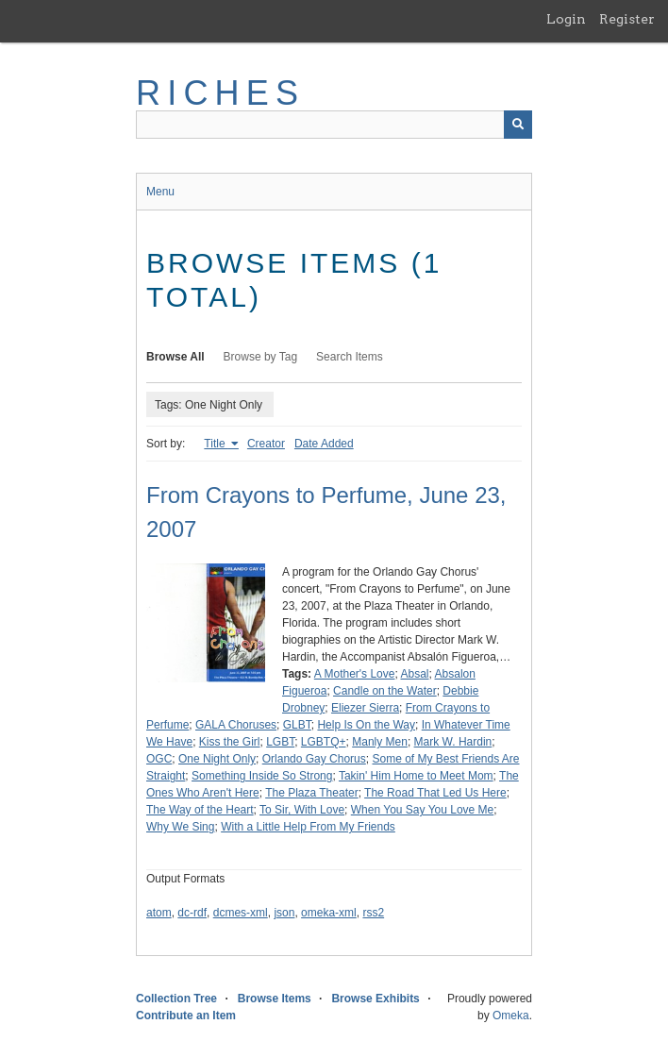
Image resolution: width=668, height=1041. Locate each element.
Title (216, 443)
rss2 (373, 912)
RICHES (220, 93)
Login (566, 18)
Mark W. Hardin (453, 741)
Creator (266, 443)
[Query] (334, 124)
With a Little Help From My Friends (308, 826)
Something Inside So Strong (262, 775)
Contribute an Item (186, 1015)
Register (627, 18)
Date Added (324, 443)
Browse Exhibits (375, 998)
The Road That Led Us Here (435, 792)
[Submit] (518, 124)
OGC (159, 758)
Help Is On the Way (366, 724)
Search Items (349, 356)
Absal (414, 673)
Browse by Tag (261, 356)
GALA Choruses (235, 724)
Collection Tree (176, 998)
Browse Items (274, 998)
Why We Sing (180, 826)
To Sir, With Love (301, 809)
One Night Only (217, 758)
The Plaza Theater (312, 792)
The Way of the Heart (200, 809)
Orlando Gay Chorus (314, 758)
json (284, 912)
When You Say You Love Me (422, 809)
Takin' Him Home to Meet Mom (416, 775)
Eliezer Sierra (365, 707)
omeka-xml (329, 912)
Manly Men (380, 741)
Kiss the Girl (229, 741)
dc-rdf (192, 912)
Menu (160, 191)
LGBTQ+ (323, 741)
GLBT (297, 724)
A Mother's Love (354, 673)
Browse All (175, 356)
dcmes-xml (240, 912)
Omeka (511, 1015)
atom (159, 912)
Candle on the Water (385, 690)
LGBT (280, 741)
